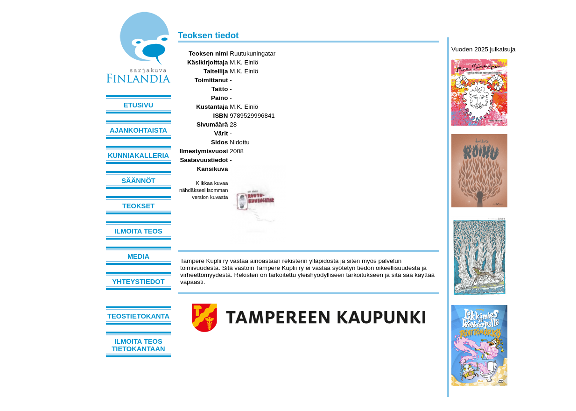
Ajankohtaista (138, 130)
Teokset (138, 206)
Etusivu (139, 105)
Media (138, 256)
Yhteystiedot (138, 281)
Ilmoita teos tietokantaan (138, 345)
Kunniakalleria (138, 155)
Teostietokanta (138, 316)
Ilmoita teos (138, 231)
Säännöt (138, 180)
